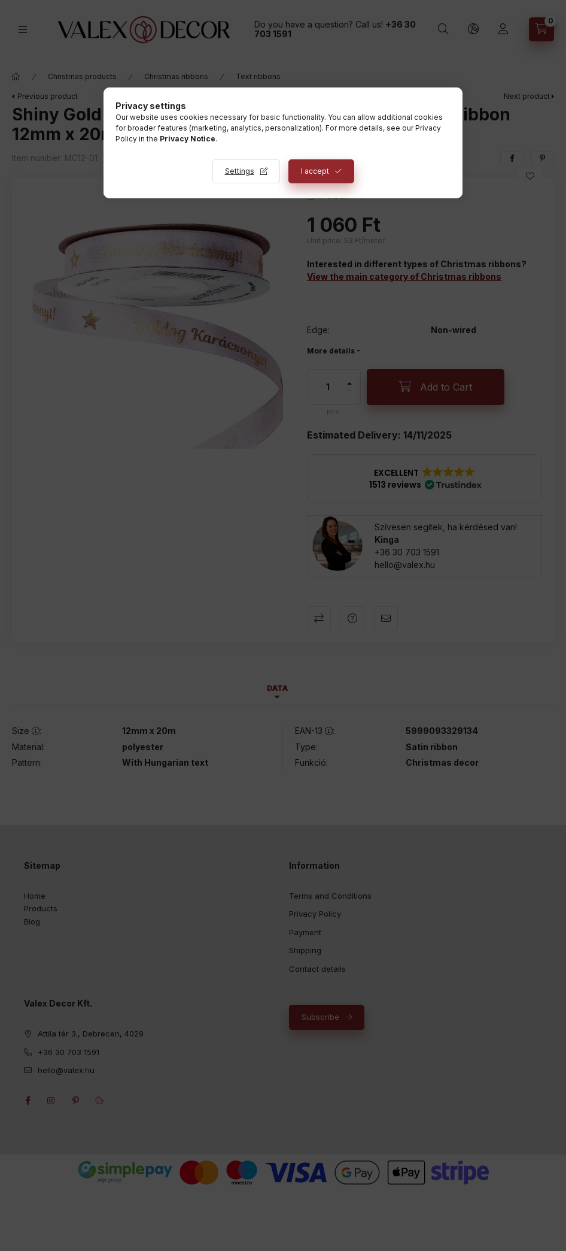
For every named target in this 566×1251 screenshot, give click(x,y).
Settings (239, 171)
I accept (315, 171)
